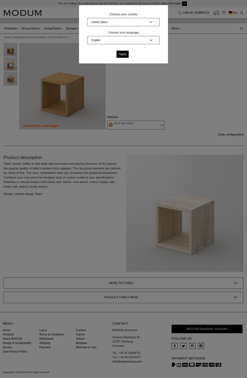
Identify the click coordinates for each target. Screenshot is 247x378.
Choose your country (124, 14)
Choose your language (123, 32)
